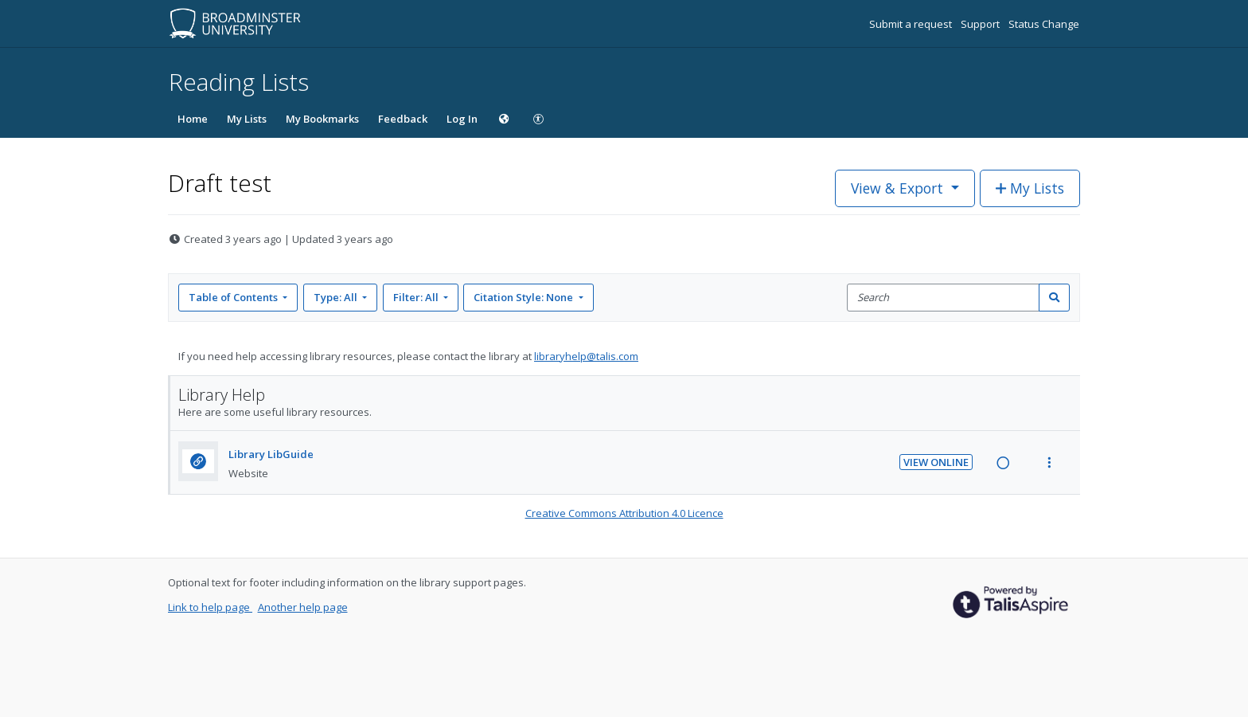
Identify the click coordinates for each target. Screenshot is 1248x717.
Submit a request (911, 24)
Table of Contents (234, 297)
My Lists (247, 119)
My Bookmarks (322, 119)
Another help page (303, 607)
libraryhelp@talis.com (586, 356)
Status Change (1043, 24)
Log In (462, 119)
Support (981, 24)
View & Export (899, 188)
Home (192, 119)
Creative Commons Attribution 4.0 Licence (624, 513)
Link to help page (210, 607)
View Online (936, 462)
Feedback (402, 119)
